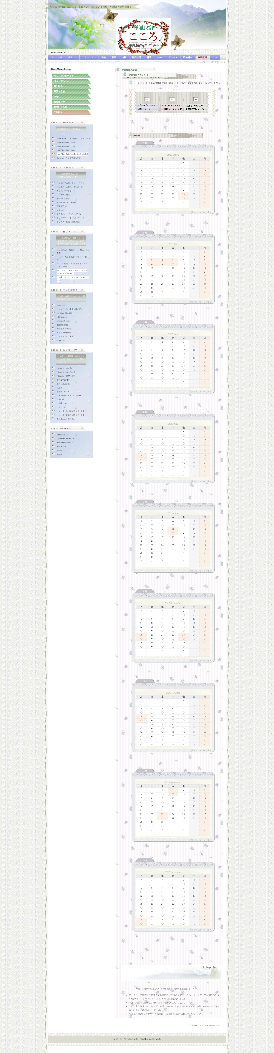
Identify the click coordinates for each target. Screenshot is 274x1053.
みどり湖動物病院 (64, 332)
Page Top (209, 967)
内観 (124, 57)
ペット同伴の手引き (64, 76)
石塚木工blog (62, 206)
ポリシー (72, 57)
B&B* (160, 57)
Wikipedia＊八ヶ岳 (64, 368)
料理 (149, 57)
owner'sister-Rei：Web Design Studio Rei (72, 154)
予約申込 (58, 112)
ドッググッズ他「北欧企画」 (69, 222)
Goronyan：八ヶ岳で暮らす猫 (69, 158)
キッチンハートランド (66, 191)
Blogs (56, 96)
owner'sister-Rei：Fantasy (66, 150)
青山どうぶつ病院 (64, 329)
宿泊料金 (187, 57)
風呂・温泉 (59, 91)
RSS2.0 (59, 454)
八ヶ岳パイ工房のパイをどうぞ (70, 187)
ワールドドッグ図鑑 (65, 336)
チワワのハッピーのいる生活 (69, 214)
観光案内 (58, 86)
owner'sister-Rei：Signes (66, 142)
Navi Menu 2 (58, 69)
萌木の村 (60, 399)
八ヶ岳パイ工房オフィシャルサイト (71, 183)
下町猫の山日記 (63, 199)
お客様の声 (59, 102)
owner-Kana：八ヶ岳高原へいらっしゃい (73, 138)
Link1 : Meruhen (62, 122)
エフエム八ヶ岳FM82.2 (66, 419)
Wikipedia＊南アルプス (66, 376)
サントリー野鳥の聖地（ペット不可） (72, 415)
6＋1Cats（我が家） (65, 313)
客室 (114, 57)
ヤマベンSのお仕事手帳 (66, 202)
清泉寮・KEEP (63, 392)
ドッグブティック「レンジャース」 (71, 218)
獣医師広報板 (62, 325)
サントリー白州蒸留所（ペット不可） (72, 411)
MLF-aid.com (62, 317)
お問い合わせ (60, 107)
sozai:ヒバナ (62, 446)
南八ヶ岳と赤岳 (63, 384)
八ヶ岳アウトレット (65, 403)
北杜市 (59, 388)
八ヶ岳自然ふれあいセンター (69, 395)
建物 (104, 57)
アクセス (173, 57)
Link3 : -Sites (63, 231)
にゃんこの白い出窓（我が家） (70, 309)
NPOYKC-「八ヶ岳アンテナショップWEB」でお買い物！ (72, 271)
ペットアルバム (61, 81)
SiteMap (60, 450)
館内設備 (136, 57)
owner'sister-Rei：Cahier (66, 146)
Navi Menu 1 (58, 52)
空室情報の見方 (129, 70)
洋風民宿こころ (136, 45)
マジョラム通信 (63, 195)
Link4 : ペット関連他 (64, 290)
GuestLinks (61, 305)
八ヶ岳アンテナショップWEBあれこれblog (73, 278)
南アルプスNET (63, 380)
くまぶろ (60, 210)
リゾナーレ (61, 407)
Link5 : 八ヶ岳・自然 (64, 350)
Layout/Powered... (63, 428)
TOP (214, 57)
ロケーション (89, 57)
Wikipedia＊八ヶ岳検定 (66, 372)
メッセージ (56, 57)
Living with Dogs (63, 321)
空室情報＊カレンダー (139, 75)
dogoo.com (61, 340)
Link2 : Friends (62, 167)
